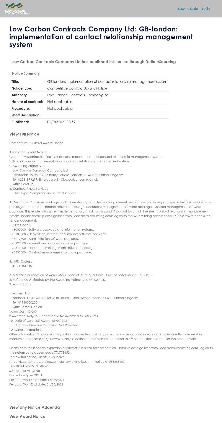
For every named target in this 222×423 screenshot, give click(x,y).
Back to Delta (188, 8)
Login (206, 8)
